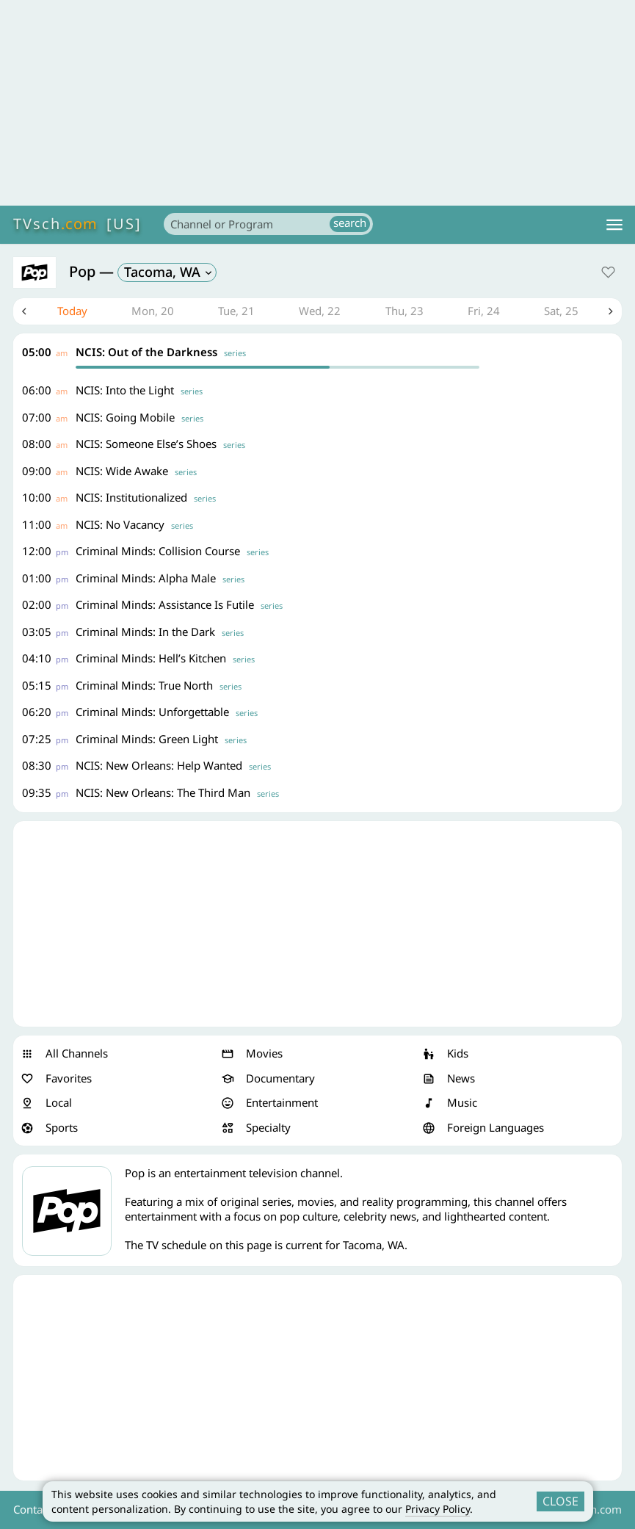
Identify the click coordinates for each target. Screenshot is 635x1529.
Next (611, 311)
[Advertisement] (317, 103)
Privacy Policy (437, 1509)
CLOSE (560, 1501)
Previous (24, 311)
